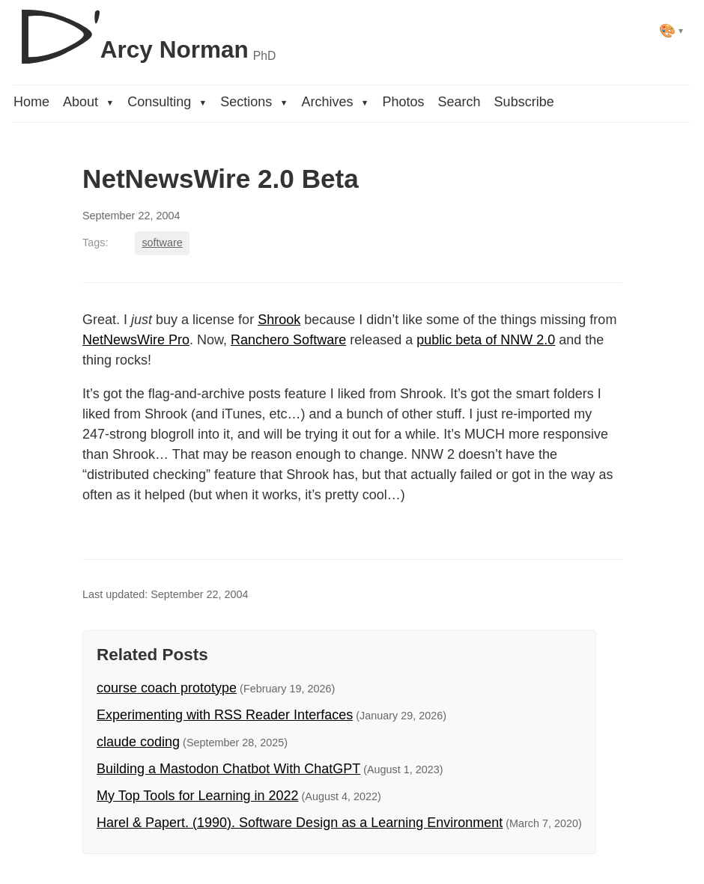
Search (459, 101)
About (88, 101)
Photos (404, 101)
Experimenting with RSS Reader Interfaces (225, 714)
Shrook (279, 319)
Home (31, 101)
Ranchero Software (288, 339)
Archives (334, 101)
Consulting (167, 101)
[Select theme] (671, 30)
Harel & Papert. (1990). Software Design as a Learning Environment (300, 822)
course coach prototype (167, 687)
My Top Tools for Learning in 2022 (198, 795)
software (162, 243)
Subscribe (524, 101)
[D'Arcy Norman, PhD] (144, 31)
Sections (254, 101)
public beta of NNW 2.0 (485, 339)
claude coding (138, 741)
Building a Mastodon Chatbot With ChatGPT (228, 768)
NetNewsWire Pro (135, 339)
